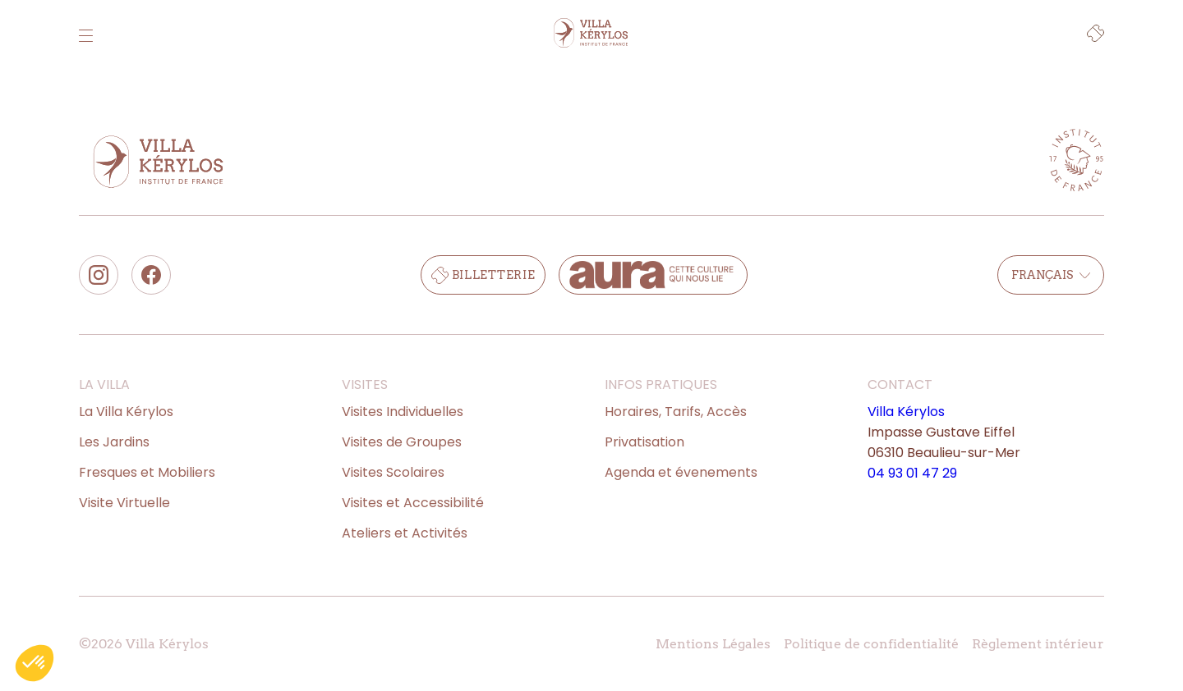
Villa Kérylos (906, 411)
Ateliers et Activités (404, 533)
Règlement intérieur (1038, 644)
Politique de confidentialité (871, 644)
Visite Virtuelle (124, 502)
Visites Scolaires (393, 472)
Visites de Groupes (402, 441)
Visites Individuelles (402, 411)
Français (1050, 274)
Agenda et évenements (681, 472)
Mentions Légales (713, 644)
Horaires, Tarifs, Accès (676, 411)
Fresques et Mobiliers (147, 472)
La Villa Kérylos (126, 411)
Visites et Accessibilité (413, 502)
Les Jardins (114, 441)
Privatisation (644, 441)
